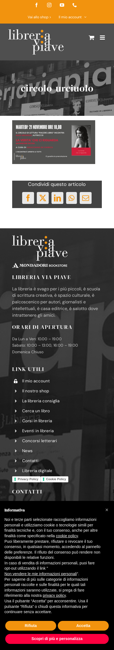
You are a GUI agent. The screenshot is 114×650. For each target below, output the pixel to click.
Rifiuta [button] (31, 625)
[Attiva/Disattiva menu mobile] (103, 37)
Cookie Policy (56, 479)
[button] (106, 509)
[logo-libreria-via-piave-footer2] (40, 237)
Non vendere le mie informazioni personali (40, 574)
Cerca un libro (36, 411)
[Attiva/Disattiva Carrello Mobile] (91, 37)
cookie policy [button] (67, 536)
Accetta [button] (83, 625)
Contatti (30, 461)
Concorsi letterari (39, 441)
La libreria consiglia (40, 401)
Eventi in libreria (38, 431)
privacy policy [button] (54, 595)
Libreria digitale (37, 471)
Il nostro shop (35, 391)
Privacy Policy (28, 479)
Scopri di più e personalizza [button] (57, 638)
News (27, 451)
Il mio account (36, 381)
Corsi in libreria (37, 421)
